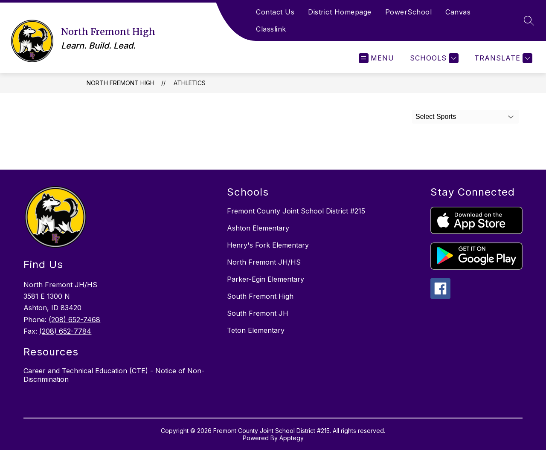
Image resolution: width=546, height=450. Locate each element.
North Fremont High (120, 83)
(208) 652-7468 (74, 319)
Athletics (190, 83)
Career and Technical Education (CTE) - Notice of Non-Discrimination (113, 375)
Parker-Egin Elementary (265, 279)
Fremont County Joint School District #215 (296, 211)
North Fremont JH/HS (264, 262)
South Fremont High (260, 296)
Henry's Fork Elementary (268, 245)
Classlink (271, 29)
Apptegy (291, 437)
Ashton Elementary (258, 228)
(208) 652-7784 (65, 331)
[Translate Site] (502, 58)
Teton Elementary (256, 330)
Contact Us (275, 12)
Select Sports (435, 116)
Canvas (457, 12)
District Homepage (340, 12)
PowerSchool (408, 12)
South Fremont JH (257, 313)
